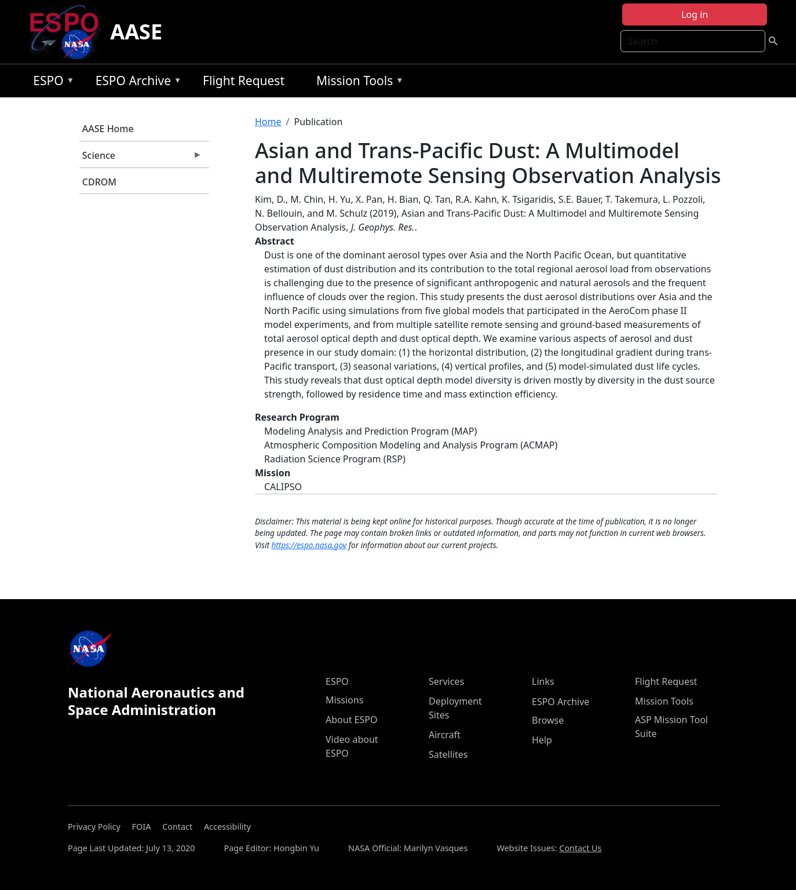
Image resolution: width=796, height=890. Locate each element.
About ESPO (351, 719)
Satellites (448, 754)
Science (140, 158)
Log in (694, 14)
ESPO (50, 82)
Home (268, 121)
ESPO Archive (136, 82)
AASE (136, 31)
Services (446, 681)
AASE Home (108, 128)
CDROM (99, 182)
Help (542, 740)
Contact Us (580, 847)
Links (543, 681)
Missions (344, 700)
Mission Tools (357, 82)
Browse (548, 720)
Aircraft (445, 734)
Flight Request (243, 80)
